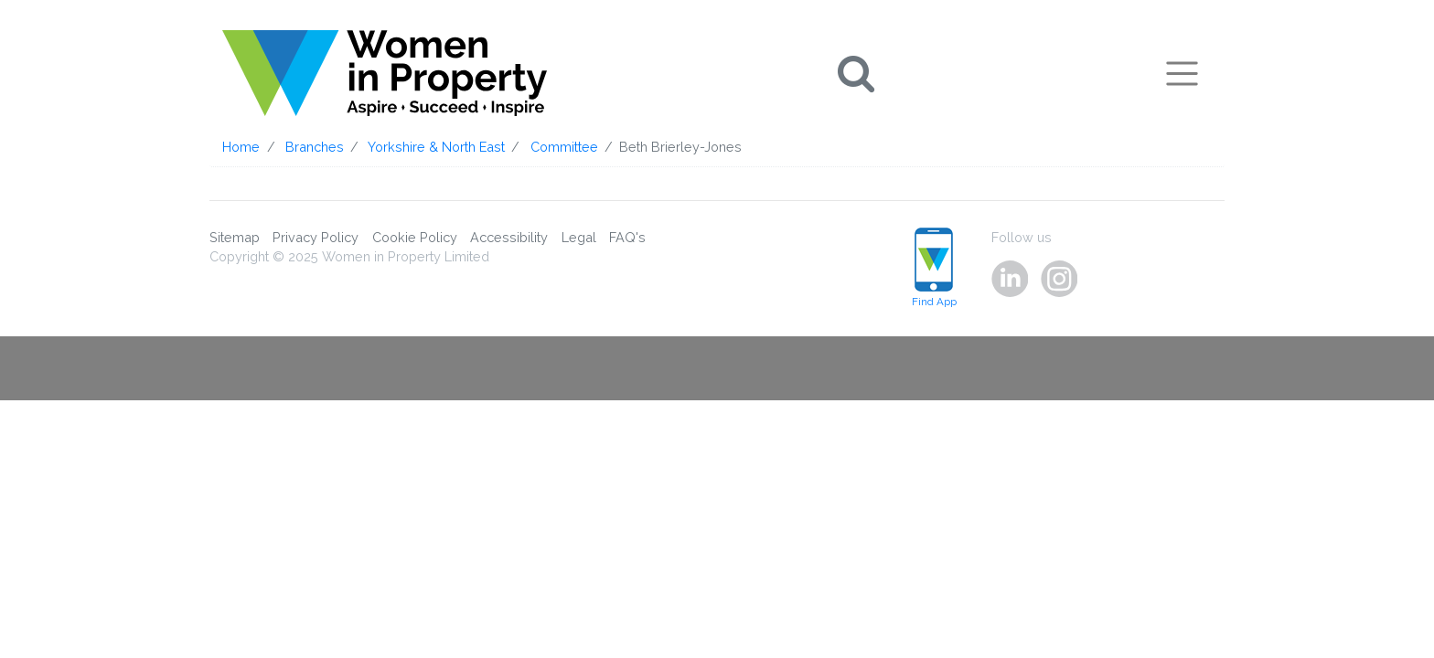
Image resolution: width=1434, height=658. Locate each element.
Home (241, 146)
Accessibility (509, 237)
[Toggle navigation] (1182, 73)
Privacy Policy (315, 237)
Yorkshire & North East (436, 146)
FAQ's (627, 237)
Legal (579, 237)
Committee (564, 146)
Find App (934, 268)
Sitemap (234, 237)
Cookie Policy (414, 237)
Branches (314, 146)
